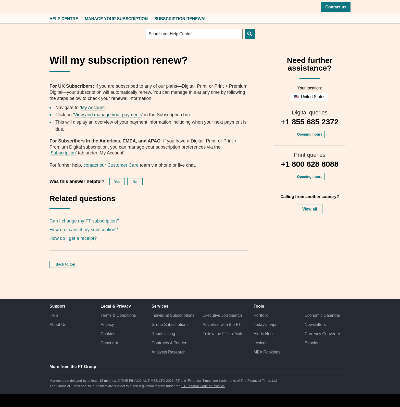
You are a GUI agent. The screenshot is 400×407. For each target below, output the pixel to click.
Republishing (163, 334)
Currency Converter (322, 334)
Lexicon (261, 343)
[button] (52, 7)
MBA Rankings (267, 352)
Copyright (109, 343)
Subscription (63, 152)
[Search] (250, 34)
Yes (117, 182)
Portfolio (261, 315)
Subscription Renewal (180, 19)
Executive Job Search (222, 315)
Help (53, 315)
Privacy (107, 324)
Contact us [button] (335, 7)
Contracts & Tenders (170, 343)
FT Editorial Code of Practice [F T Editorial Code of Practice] (203, 386)
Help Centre (63, 19)
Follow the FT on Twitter (224, 334)
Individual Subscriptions (173, 315)
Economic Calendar (322, 315)
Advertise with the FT (222, 324)
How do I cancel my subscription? (83, 229)
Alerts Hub (263, 334)
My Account (93, 107)
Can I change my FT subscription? (84, 221)
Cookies (108, 334)
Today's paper (266, 324)
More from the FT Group (72, 366)
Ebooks (311, 343)
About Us (57, 324)
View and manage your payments (108, 114)
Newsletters (315, 324)
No (135, 182)
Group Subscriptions (170, 324)
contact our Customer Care (111, 165)
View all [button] (309, 209)
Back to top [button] (65, 264)
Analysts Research (168, 352)
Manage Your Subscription (116, 19)
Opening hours (309, 134)
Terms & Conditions (118, 315)
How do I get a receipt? (73, 238)
